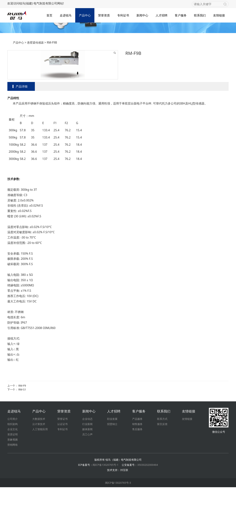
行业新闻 (87, 446)
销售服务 (137, 446)
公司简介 (12, 440)
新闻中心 (142, 15)
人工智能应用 (40, 451)
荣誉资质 (104, 15)
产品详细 (21, 108)
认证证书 (62, 446)
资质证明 (12, 456)
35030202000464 (147, 486)
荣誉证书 (62, 440)
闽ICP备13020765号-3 (118, 504)
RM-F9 (22, 407)
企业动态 (87, 440)
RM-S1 (22, 411)
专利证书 (123, 15)
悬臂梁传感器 (35, 64)
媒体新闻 (87, 451)
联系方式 (162, 440)
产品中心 (85, 15)
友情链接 (219, 15)
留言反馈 (162, 446)
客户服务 (181, 15)
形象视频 (12, 461)
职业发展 (112, 440)
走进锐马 (66, 15)
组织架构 (12, 446)
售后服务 (137, 451)
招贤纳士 (112, 446)
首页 (49, 15)
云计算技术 (38, 446)
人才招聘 (161, 15)
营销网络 (12, 466)
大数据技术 (38, 440)
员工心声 (87, 456)
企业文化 (12, 451)
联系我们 (200, 15)
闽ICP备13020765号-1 (106, 486)
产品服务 (137, 440)
